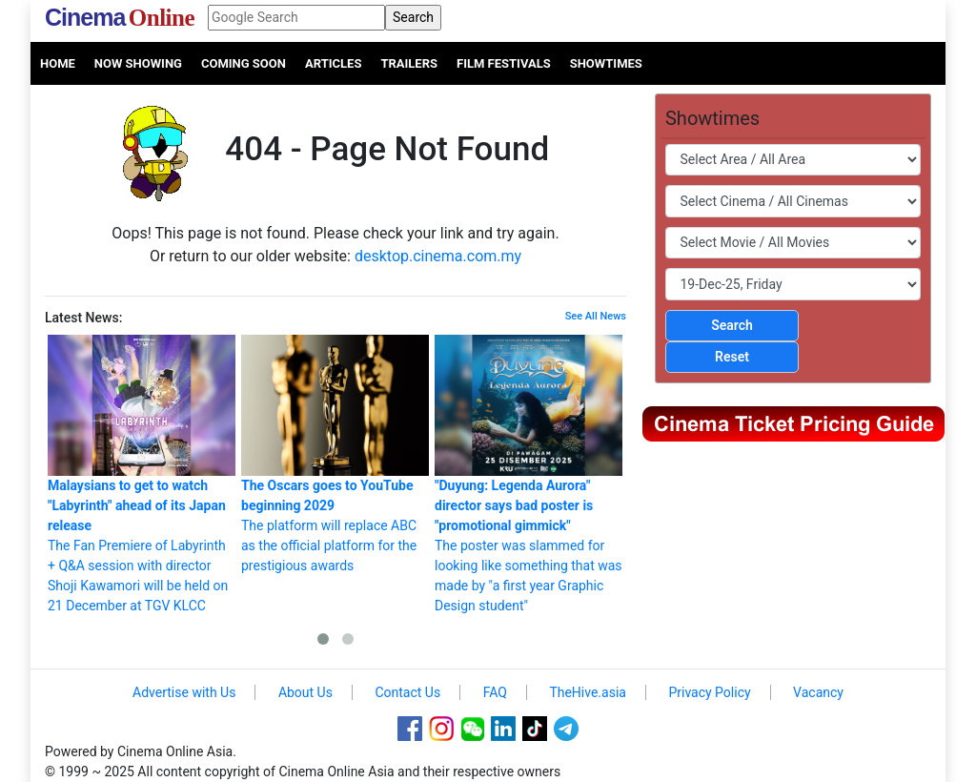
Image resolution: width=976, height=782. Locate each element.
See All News (595, 316)
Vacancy (818, 692)
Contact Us (407, 692)
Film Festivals (504, 63)
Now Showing (138, 63)
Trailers (408, 63)
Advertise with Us (183, 692)
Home (57, 63)
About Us (305, 692)
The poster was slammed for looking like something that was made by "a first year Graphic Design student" (528, 474)
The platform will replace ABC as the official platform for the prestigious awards (335, 454)
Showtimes (606, 63)
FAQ (495, 692)
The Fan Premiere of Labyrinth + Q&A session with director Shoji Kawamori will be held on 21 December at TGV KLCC (141, 474)
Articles (333, 63)
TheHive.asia (587, 692)
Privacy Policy (709, 692)
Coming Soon (243, 63)
